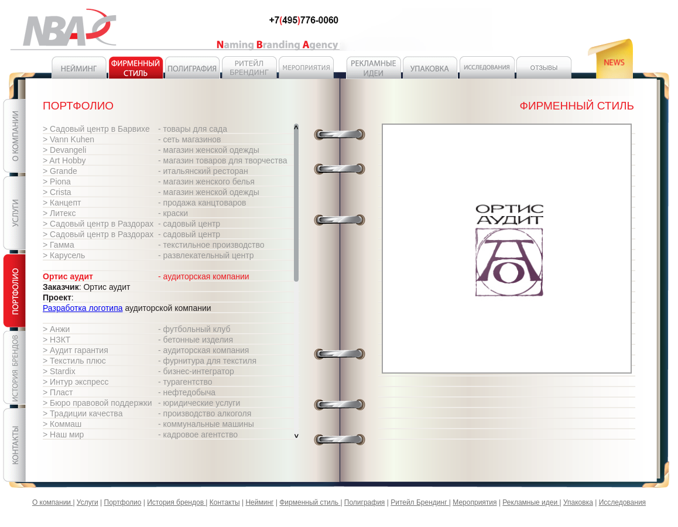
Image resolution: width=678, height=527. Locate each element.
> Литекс (59, 213)
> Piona (57, 181)
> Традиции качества (82, 413)
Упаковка (578, 502)
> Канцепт (62, 202)
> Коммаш (62, 424)
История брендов (176, 502)
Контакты (225, 502)
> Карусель (64, 255)
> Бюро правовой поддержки (97, 403)
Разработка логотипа (83, 308)
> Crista (57, 192)
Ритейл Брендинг (420, 502)
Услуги (87, 502)
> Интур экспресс (76, 381)
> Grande (60, 171)
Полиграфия (364, 502)
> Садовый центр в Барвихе (96, 129)
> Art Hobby (64, 160)
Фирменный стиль (309, 502)
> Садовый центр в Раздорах (98, 223)
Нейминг (259, 502)
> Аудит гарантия (75, 350)
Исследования (622, 502)
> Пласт (58, 392)
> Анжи (56, 329)
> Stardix (59, 371)
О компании (52, 502)
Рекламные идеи (530, 502)
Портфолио (123, 502)
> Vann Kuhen (68, 139)
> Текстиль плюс (74, 360)
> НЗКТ (56, 339)
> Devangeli (64, 150)
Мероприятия (474, 502)
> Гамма (58, 244)
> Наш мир (63, 434)
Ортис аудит (68, 276)
